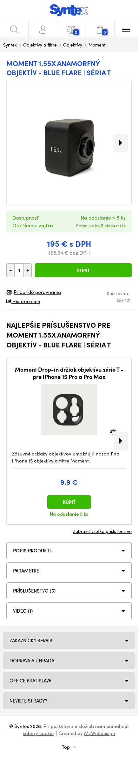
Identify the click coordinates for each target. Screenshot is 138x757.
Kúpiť (83, 270)
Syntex (10, 44)
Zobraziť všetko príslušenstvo (102, 531)
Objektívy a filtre (40, 44)
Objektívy (72, 44)
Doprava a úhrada (32, 660)
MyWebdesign (99, 733)
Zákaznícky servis (31, 640)
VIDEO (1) (23, 610)
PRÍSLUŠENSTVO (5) (34, 590)
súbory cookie (38, 733)
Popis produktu (33, 550)
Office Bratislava (30, 680)
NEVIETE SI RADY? (28, 700)
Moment (97, 44)
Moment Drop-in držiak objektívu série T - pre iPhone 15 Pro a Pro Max (69, 373)
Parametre (26, 570)
